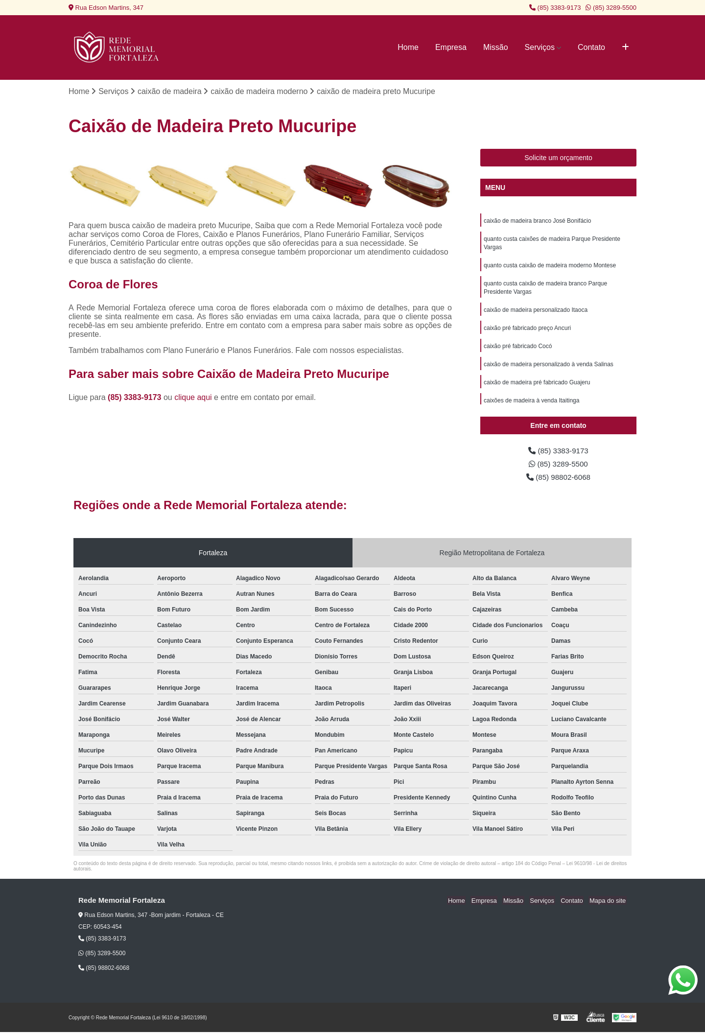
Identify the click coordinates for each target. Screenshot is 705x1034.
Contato (591, 47)
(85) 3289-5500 (611, 7)
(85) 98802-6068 (558, 478)
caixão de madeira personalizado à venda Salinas (548, 369)
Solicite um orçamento (558, 158)
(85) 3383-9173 (555, 7)
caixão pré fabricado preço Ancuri (527, 332)
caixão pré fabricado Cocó (518, 350)
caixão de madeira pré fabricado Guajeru (537, 387)
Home (408, 47)
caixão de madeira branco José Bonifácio (537, 221)
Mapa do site (608, 902)
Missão (495, 47)
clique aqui (193, 398)
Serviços (540, 47)
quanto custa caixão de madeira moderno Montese (550, 267)
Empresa (451, 47)
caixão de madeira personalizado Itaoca (536, 313)
